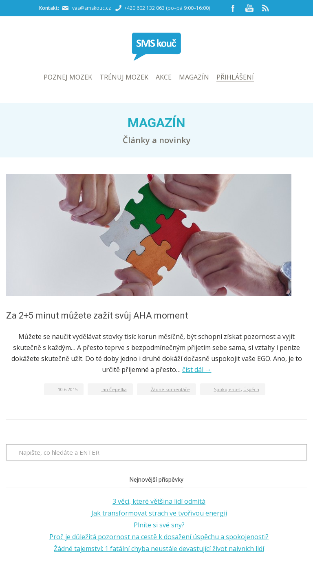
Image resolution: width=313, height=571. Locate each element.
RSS (266, 8)
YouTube (249, 8)
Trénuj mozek (123, 77)
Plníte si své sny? (159, 524)
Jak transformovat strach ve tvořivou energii (159, 513)
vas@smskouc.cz (91, 7)
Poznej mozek (68, 77)
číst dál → (197, 369)
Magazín (194, 77)
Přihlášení (235, 77)
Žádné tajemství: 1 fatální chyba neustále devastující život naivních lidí (159, 548)
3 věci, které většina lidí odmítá (158, 501)
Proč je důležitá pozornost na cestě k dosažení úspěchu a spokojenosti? (159, 536)
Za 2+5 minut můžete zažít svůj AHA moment (97, 315)
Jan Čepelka (114, 389)
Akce (164, 77)
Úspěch (251, 389)
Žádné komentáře (170, 389)
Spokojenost (227, 389)
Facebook (233, 8)
